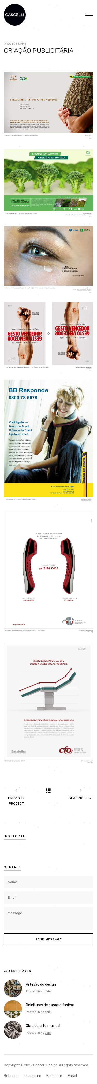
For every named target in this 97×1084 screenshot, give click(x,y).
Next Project (81, 798)
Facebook (54, 1076)
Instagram (32, 1076)
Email (72, 1076)
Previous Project (16, 800)
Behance (11, 1076)
